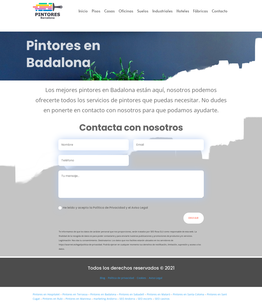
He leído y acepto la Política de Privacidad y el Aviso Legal (103, 208)
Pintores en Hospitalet (46, 294)
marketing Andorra (105, 298)
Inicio (83, 11)
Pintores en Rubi (53, 298)
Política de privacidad (121, 278)
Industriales (162, 11)
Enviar (193, 218)
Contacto (219, 11)
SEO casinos (162, 298)
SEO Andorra (127, 298)
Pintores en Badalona (103, 294)
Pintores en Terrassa (75, 294)
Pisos (96, 11)
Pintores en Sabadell (131, 294)
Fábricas (200, 11)
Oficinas (126, 11)
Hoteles (182, 11)
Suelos (142, 11)
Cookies (141, 278)
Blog (102, 278)
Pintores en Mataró (158, 294)
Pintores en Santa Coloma (188, 294)
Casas (109, 11)
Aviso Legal (155, 278)
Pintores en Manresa (78, 298)
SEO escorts (145, 298)
